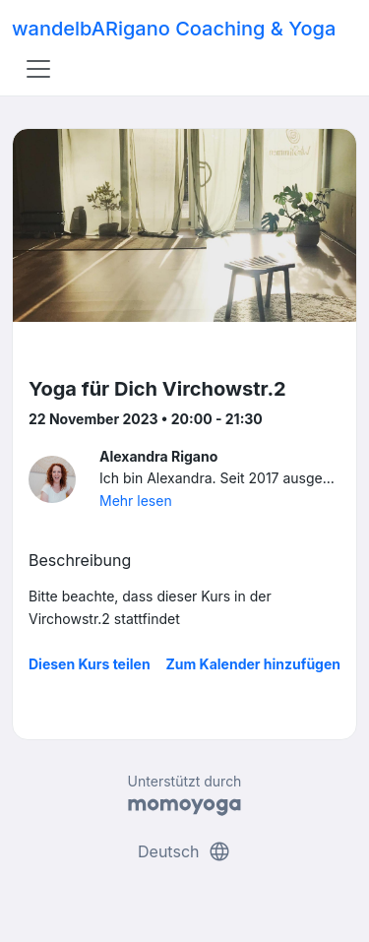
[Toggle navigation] (38, 69)
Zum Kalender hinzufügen (253, 664)
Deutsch (184, 851)
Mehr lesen (135, 500)
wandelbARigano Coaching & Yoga (174, 28)
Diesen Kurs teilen (90, 664)
